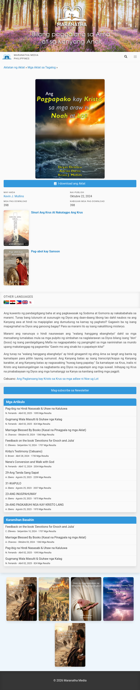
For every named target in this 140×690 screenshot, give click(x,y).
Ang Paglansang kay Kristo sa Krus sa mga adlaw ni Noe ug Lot (57, 378)
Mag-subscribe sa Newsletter (70, 390)
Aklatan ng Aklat (14, 67)
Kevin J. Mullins (14, 196)
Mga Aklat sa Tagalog (42, 67)
